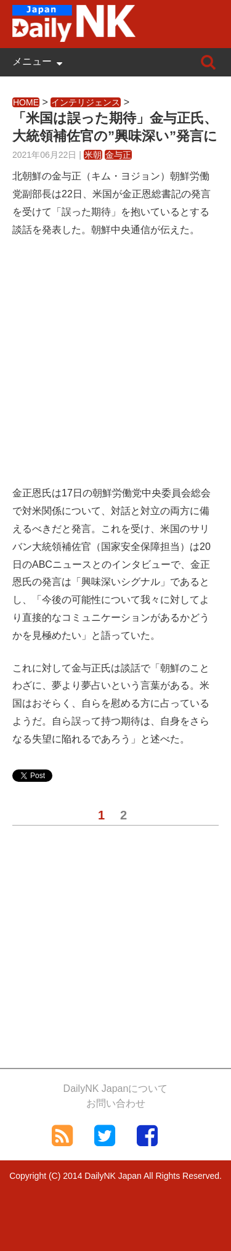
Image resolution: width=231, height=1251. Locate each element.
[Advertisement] (115, 369)
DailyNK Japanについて (115, 1088)
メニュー (32, 61)
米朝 (93, 155)
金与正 (118, 155)
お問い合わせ (115, 1103)
